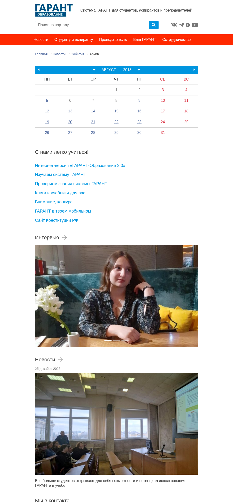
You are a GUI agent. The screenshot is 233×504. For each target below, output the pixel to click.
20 (70, 122)
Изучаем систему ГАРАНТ (60, 174)
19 (47, 122)
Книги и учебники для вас (60, 193)
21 (93, 122)
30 (139, 133)
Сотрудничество (176, 40)
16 (139, 111)
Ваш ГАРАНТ (144, 40)
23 (139, 122)
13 (70, 111)
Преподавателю (113, 40)
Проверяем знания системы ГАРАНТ (71, 183)
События (77, 54)
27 (70, 133)
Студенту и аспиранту (73, 40)
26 (47, 133)
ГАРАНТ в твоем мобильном (63, 211)
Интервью (51, 237)
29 (116, 133)
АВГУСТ (108, 70)
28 (93, 133)
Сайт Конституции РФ (56, 220)
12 (47, 111)
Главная (41, 54)
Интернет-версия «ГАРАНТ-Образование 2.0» (80, 165)
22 (116, 122)
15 (116, 111)
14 (93, 111)
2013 (127, 70)
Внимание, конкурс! (54, 202)
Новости (41, 40)
